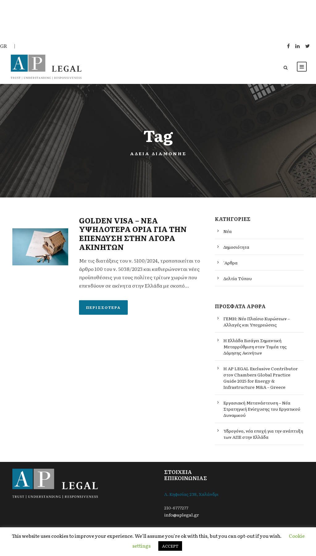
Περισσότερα (103, 310)
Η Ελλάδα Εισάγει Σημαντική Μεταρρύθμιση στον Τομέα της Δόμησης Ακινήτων (255, 350)
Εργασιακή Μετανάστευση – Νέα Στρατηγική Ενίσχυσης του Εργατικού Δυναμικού (261, 412)
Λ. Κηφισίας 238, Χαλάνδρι (191, 497)
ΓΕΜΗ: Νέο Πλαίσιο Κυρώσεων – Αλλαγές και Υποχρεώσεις (256, 325)
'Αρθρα (230, 266)
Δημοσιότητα (236, 250)
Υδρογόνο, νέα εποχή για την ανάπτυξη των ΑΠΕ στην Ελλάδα (263, 437)
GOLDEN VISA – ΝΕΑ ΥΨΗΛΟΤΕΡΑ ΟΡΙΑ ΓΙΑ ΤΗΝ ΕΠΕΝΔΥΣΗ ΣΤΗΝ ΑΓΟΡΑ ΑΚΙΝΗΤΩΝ (133, 236)
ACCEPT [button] (170, 546)
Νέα (227, 234)
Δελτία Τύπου (237, 282)
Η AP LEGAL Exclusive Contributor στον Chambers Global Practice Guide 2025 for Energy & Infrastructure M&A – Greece (260, 381)
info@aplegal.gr (181, 518)
